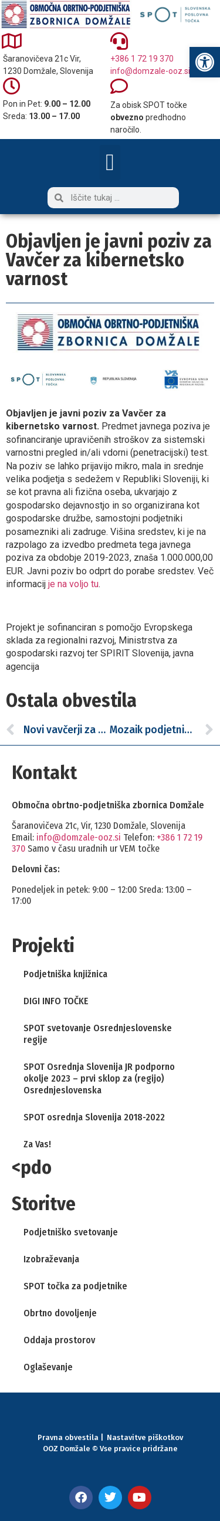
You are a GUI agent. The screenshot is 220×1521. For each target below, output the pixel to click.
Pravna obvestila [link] (68, 1437)
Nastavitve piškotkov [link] (145, 1437)
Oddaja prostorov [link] (59, 1340)
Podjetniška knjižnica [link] (65, 974)
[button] (110, 162)
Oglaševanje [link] (48, 1367)
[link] (204, 62)
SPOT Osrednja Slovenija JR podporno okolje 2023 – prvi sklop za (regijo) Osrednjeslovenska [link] (99, 1078)
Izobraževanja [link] (51, 1259)
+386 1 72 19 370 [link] (142, 58)
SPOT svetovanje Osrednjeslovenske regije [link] (97, 1033)
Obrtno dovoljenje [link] (60, 1313)
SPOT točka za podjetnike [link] (75, 1286)
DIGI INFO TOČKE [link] (56, 1001)
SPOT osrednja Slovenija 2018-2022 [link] (94, 1117)
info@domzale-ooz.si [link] (150, 71)
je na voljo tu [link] (73, 584)
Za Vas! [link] (37, 1144)
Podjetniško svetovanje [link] (70, 1232)
